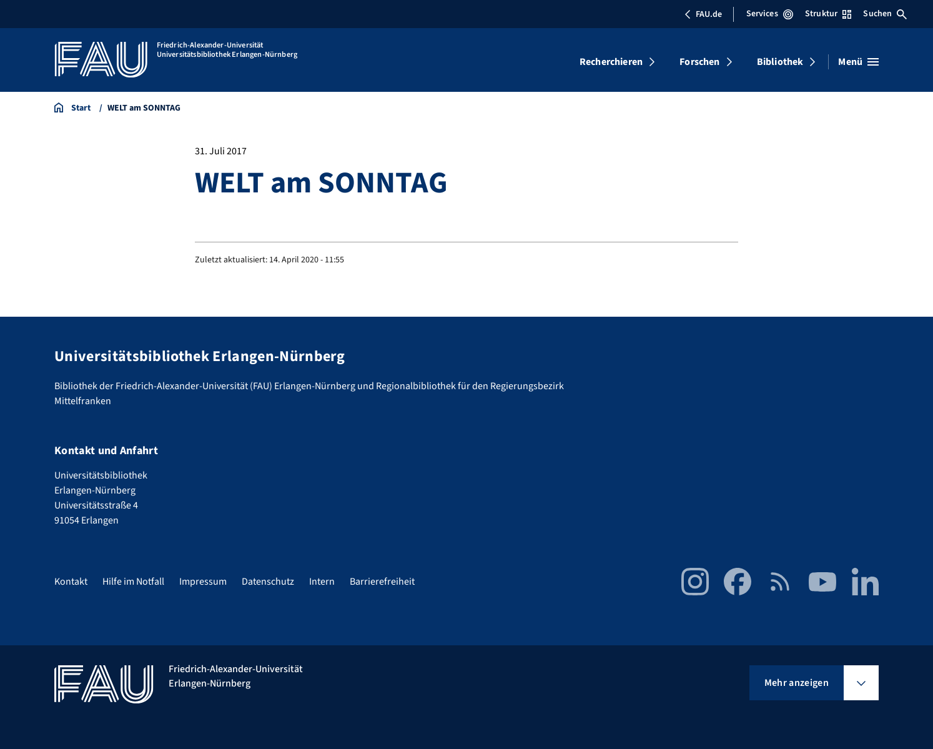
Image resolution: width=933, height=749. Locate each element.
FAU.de (703, 14)
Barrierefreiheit (382, 581)
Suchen (885, 13)
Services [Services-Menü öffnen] (769, 13)
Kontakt (70, 581)
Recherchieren (611, 62)
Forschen (699, 62)
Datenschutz (268, 581)
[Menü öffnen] (858, 62)
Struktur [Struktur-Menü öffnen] (828, 13)
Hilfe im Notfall (133, 581)
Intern (322, 581)
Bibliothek (780, 62)
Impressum (203, 581)
